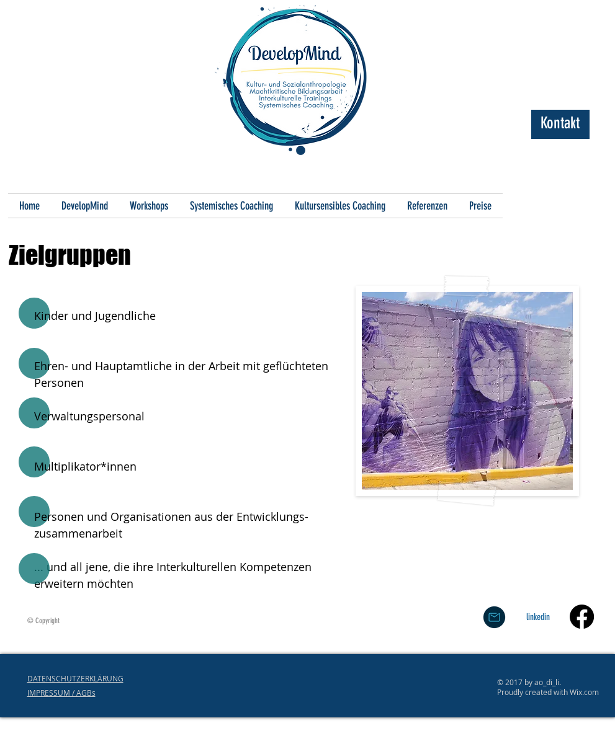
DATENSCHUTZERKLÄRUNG (75, 678)
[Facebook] (582, 617)
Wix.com (584, 692)
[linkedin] (538, 617)
